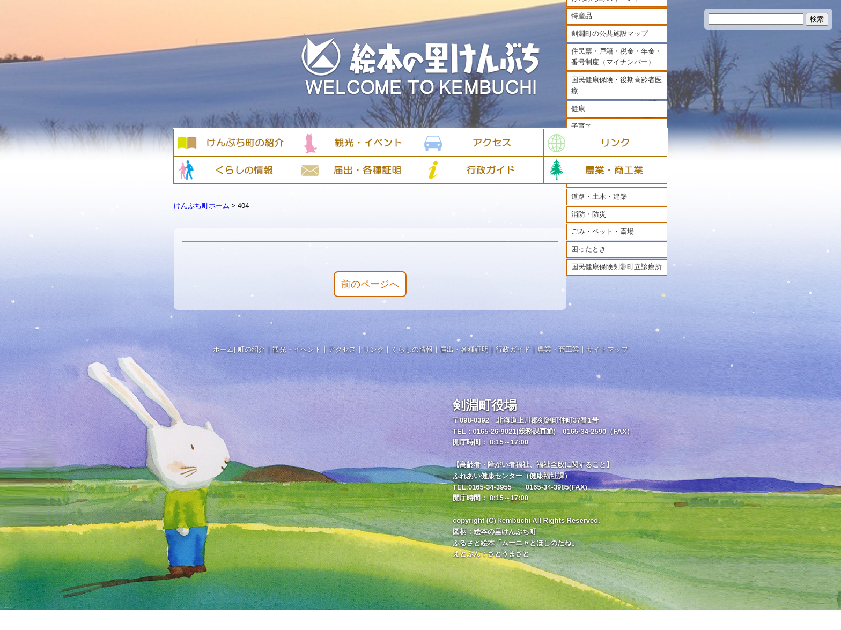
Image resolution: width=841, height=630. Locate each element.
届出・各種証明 (464, 349)
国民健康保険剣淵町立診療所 (616, 276)
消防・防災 (588, 224)
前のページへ (370, 284)
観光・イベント (296, 349)
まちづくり (588, 188)
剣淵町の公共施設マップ (609, 43)
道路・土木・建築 (599, 206)
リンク (373, 349)
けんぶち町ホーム (202, 206)
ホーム (223, 349)
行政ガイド (513, 349)
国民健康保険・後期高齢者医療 (616, 95)
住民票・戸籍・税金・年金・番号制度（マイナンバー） (616, 66)
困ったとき (588, 259)
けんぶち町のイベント (606, 8)
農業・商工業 (558, 349)
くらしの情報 (412, 349)
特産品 (581, 25)
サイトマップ (607, 349)
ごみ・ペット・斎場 (602, 242)
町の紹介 (251, 349)
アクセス (342, 349)
